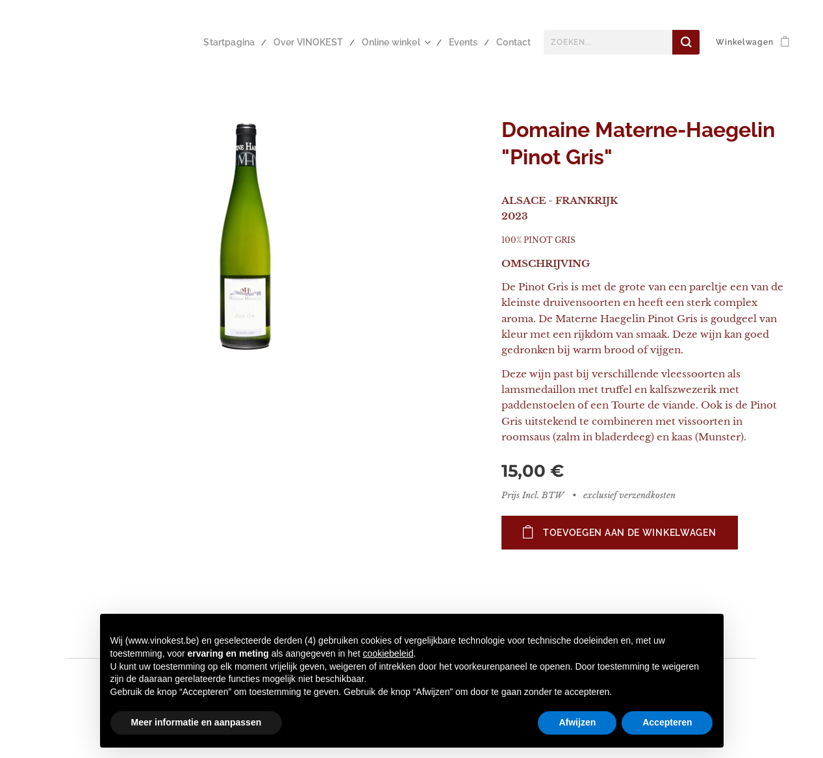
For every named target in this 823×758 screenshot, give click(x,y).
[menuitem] (248, 42)
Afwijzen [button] (577, 722)
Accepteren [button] (667, 722)
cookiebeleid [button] (388, 653)
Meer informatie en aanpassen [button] (196, 722)
